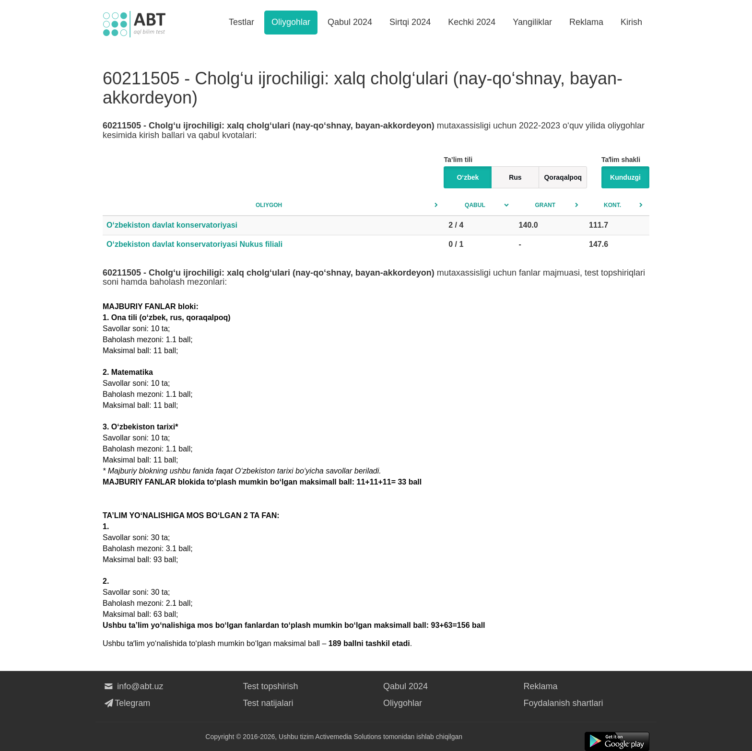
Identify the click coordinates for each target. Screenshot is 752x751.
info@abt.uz (133, 686)
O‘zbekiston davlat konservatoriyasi (171, 225)
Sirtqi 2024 (410, 22)
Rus (515, 177)
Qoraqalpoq (563, 177)
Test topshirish (270, 686)
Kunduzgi (625, 177)
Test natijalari (268, 703)
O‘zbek (468, 177)
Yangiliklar (532, 22)
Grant (545, 205)
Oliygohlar (290, 22)
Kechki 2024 (471, 22)
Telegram (126, 703)
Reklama (586, 22)
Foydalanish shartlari (563, 703)
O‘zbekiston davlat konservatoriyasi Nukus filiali (194, 244)
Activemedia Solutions (348, 736)
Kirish (631, 22)
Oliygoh (269, 205)
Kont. (612, 205)
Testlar (241, 22)
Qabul (475, 205)
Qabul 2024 (350, 22)
